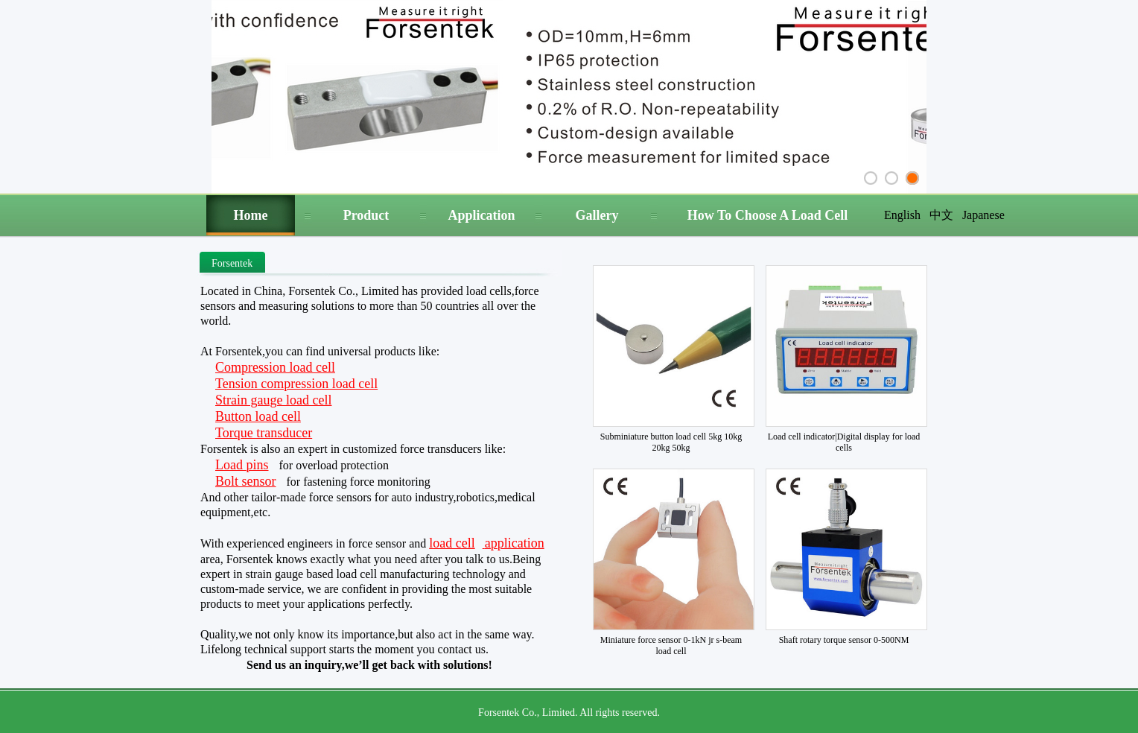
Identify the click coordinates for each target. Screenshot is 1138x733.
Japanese (983, 215)
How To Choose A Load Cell (767, 215)
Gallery (597, 215)
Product (366, 215)
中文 (941, 215)
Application (481, 215)
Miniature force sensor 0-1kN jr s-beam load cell (671, 645)
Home (251, 215)
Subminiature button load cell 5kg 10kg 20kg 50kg (671, 442)
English (902, 215)
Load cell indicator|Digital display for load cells (844, 442)
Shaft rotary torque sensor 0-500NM (844, 640)
